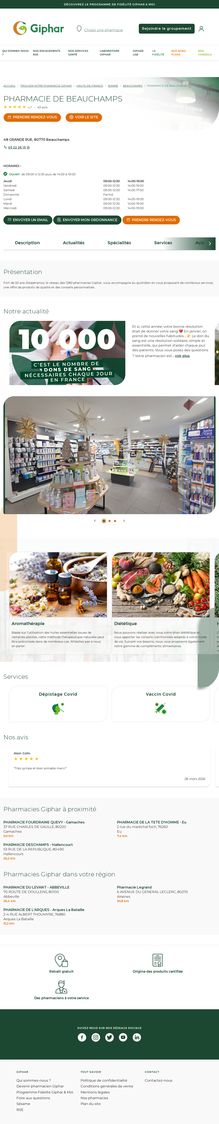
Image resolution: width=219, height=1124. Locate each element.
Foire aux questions (33, 1098)
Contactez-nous (158, 1080)
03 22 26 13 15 (19, 147)
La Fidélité (158, 52)
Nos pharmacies (94, 1098)
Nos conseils (205, 52)
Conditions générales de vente (107, 1086)
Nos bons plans (178, 52)
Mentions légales (95, 1092)
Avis (199, 242)
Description (27, 242)
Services (163, 242)
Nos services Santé (78, 52)
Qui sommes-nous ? (15, 52)
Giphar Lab (138, 52)
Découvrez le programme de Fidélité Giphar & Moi (109, 4)
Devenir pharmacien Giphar (40, 1086)
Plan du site (91, 1104)
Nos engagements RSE (46, 52)
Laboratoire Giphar (109, 52)
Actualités (73, 242)
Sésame (23, 1104)
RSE (20, 1110)
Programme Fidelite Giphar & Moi (44, 1092)
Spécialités (119, 242)
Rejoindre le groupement (166, 29)
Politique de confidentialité (104, 1080)
